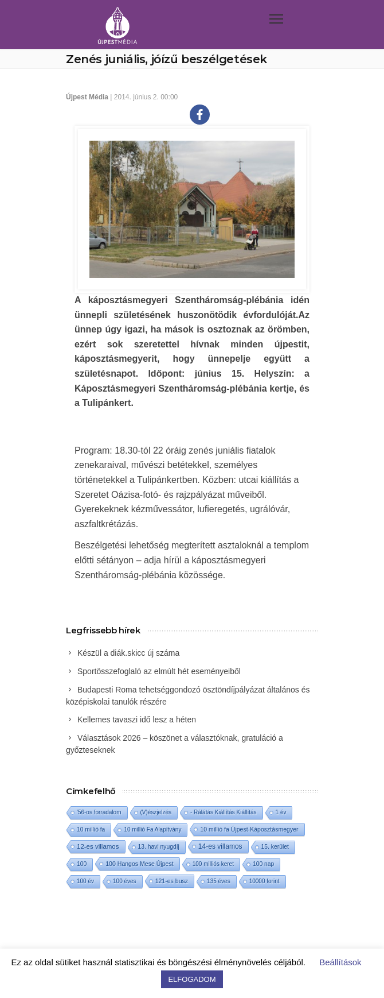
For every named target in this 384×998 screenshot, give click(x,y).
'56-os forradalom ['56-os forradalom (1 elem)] (99, 812)
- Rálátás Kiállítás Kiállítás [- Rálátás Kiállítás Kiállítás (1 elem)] (223, 812)
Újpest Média (87, 97)
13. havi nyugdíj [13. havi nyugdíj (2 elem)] (158, 847)
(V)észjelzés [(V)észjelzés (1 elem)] (155, 812)
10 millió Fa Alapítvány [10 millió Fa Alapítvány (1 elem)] (152, 829)
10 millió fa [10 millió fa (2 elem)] (91, 829)
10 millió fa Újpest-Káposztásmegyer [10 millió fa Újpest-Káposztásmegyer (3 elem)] (249, 829)
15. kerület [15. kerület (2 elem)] (275, 847)
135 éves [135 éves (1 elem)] (218, 881)
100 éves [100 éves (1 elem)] (124, 881)
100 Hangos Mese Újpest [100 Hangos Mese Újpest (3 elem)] (139, 863)
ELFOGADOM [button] (191, 979)
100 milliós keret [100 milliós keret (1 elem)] (213, 864)
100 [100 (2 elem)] (82, 864)
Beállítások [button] (340, 962)
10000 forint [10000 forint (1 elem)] (264, 881)
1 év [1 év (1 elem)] (281, 812)
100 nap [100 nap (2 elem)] (263, 864)
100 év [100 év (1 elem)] (85, 881)
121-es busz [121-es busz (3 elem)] (171, 880)
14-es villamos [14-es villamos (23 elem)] (220, 846)
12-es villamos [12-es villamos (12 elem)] (98, 846)
